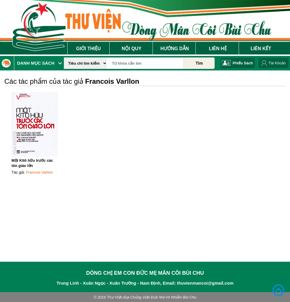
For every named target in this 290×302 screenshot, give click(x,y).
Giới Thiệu (88, 48)
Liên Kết (261, 48)
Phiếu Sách (243, 63)
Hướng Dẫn (174, 48)
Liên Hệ (217, 48)
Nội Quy (132, 48)
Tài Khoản (277, 63)
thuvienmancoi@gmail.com (205, 283)
